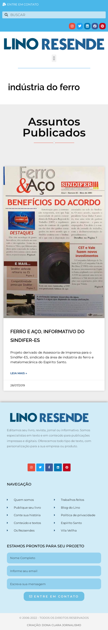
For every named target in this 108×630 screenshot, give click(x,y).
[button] (54, 58)
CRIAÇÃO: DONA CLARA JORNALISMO (54, 625)
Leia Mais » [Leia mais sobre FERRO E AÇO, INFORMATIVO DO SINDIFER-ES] (18, 373)
